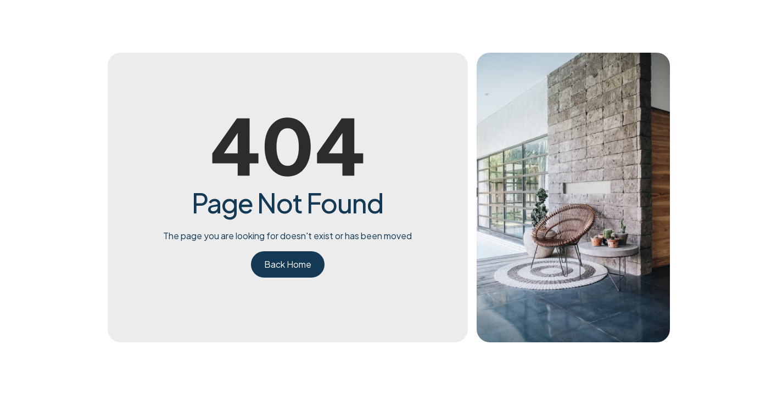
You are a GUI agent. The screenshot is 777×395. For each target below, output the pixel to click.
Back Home (287, 264)
